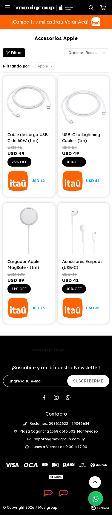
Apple (43, 66)
